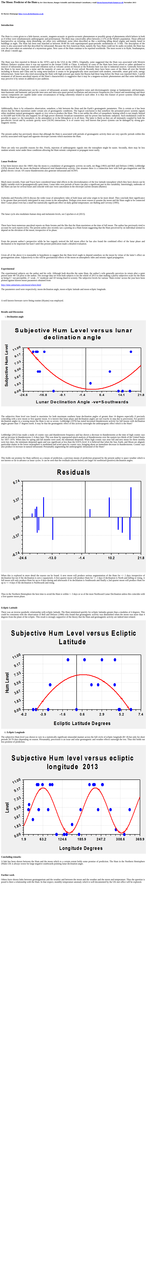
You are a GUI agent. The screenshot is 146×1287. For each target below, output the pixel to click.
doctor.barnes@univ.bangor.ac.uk (110, 2)
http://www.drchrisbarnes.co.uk (31, 14)
